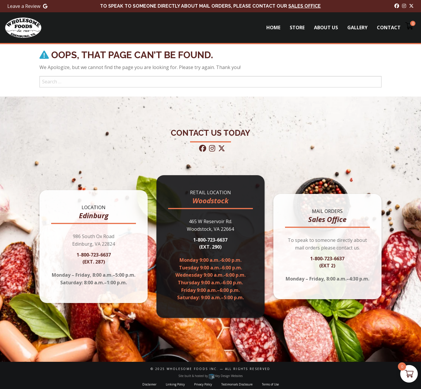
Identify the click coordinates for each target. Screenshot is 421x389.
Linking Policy (175, 384)
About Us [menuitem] (326, 27)
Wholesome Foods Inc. (192, 369)
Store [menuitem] (297, 27)
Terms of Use (270, 384)
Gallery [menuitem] (357, 27)
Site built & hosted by (210, 376)
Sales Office (304, 6)
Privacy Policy (203, 384)
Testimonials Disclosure (237, 384)
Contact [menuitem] (389, 27)
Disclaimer (149, 384)
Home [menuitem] (273, 27)
